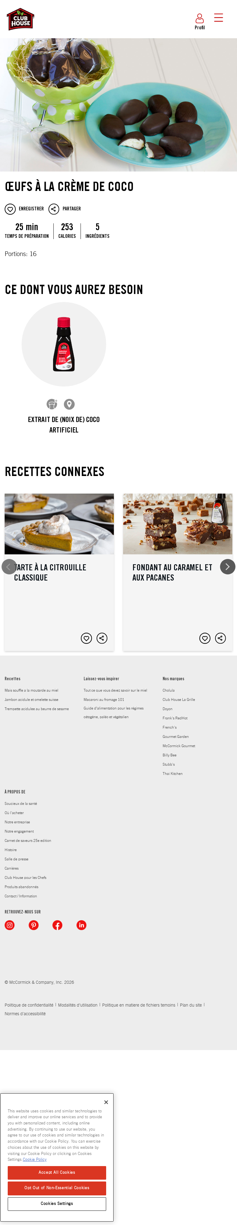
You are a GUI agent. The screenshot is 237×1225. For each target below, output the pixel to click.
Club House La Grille (179, 874)
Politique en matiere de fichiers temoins (138, 1180)
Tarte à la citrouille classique (59, 562)
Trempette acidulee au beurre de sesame (37, 883)
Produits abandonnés (21, 1061)
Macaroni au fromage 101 (104, 874)
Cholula (169, 865)
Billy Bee (170, 930)
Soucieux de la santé (21, 978)
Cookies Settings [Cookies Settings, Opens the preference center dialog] (57, 1204)
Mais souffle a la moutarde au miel (31, 865)
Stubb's (169, 939)
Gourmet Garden (176, 911)
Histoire (11, 1024)
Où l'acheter (14, 987)
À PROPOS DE (15, 967)
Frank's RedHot (175, 893)
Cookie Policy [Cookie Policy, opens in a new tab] (35, 1160)
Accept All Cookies (57, 1173)
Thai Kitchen (173, 948)
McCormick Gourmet (179, 920)
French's (170, 902)
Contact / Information (21, 1071)
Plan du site (191, 1180)
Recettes (12, 854)
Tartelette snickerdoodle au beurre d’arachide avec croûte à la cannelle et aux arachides (59, 728)
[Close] (106, 1102)
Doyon (168, 883)
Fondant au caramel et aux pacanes (177, 562)
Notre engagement (19, 1006)
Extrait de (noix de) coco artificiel (64, 426)
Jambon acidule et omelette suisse (31, 874)
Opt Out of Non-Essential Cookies (56, 1188)
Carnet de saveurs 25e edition (28, 1015)
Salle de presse (16, 1034)
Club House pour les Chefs (25, 1052)
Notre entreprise (17, 997)
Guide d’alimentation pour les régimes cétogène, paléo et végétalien (113, 887)
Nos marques (173, 854)
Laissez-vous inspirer (101, 854)
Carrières (12, 1043)
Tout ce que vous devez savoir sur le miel (115, 865)
